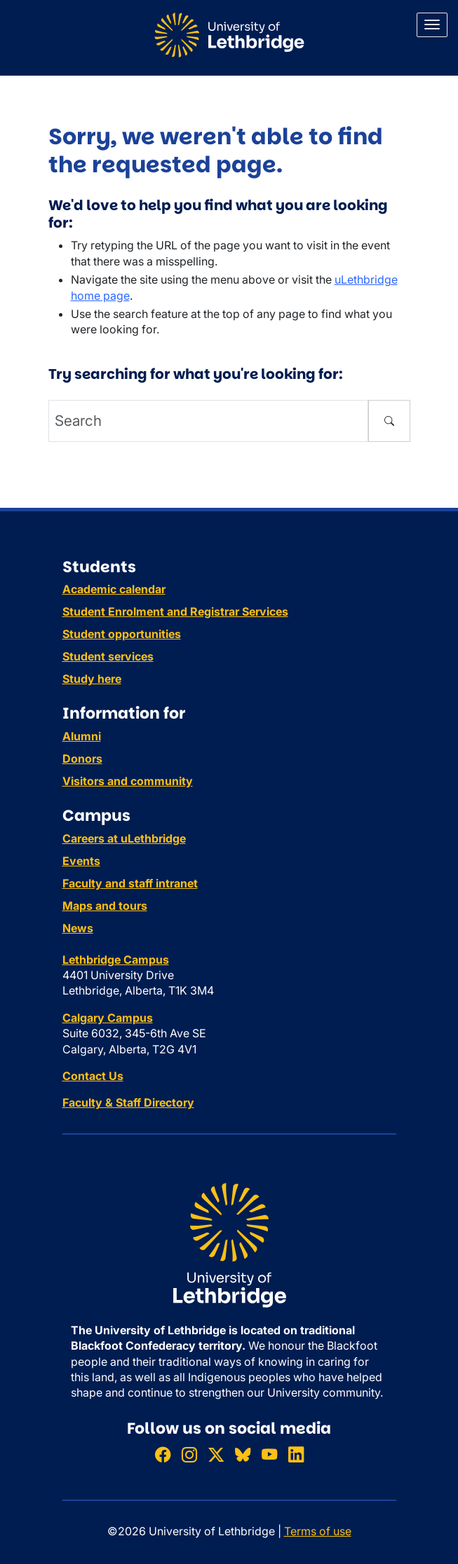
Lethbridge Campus (115, 960)
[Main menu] (432, 25)
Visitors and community (127, 781)
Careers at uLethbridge (124, 838)
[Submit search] (389, 421)
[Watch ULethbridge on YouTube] (269, 1454)
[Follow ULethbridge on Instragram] (189, 1454)
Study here (91, 679)
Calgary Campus (107, 1018)
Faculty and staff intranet (130, 883)
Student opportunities (121, 634)
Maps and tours (104, 906)
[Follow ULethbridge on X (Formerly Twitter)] (216, 1454)
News (77, 928)
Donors (82, 759)
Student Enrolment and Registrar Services (175, 611)
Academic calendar (114, 589)
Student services (108, 656)
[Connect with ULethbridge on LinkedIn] (296, 1454)
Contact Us (92, 1076)
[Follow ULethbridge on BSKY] (242, 1454)
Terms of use (317, 1531)
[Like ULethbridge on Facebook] (162, 1454)
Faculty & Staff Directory (128, 1102)
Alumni (81, 736)
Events (81, 861)
